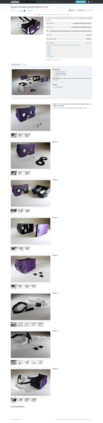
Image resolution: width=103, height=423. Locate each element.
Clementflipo (66, 14)
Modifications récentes (80, 419)
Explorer (40, 1)
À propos (90, 419)
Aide (87, 419)
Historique (30, 10)
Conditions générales (59, 419)
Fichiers (25, 64)
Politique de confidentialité (69, 419)
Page (13, 10)
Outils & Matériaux (16, 64)
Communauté (54, 1)
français (88, 2)
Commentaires (20, 10)
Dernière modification (50, 14)
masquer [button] (88, 42)
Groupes (47, 1)
